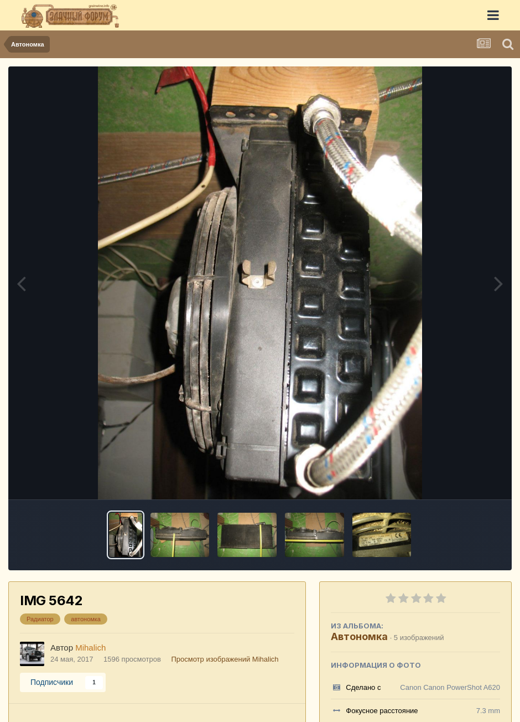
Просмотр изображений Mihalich (224, 659)
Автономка (359, 636)
